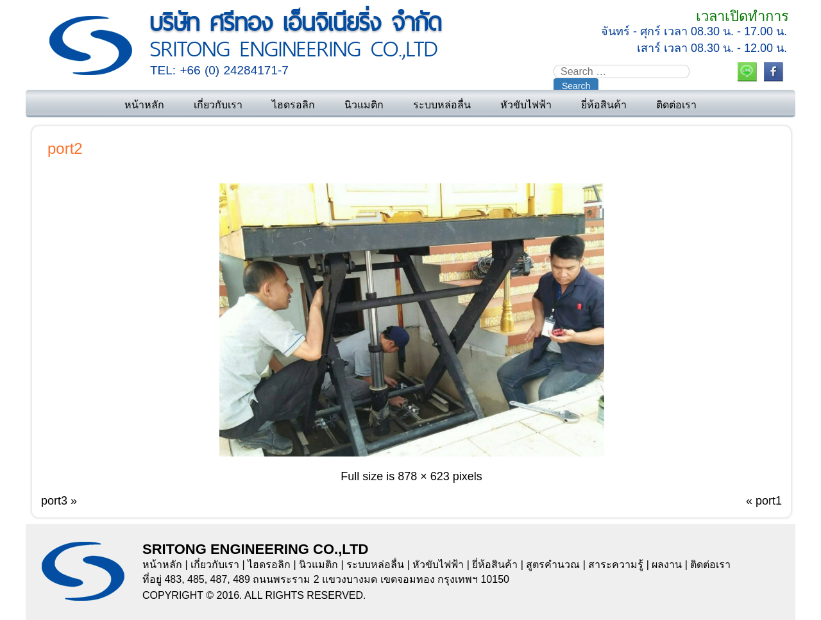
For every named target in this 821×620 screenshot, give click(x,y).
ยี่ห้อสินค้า (604, 104)
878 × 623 (424, 476)
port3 (54, 500)
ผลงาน (667, 564)
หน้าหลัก (144, 104)
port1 (769, 500)
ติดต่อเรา (676, 104)
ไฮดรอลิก (293, 104)
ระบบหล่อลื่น (442, 104)
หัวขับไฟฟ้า (526, 104)
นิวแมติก (364, 104)
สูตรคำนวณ (553, 564)
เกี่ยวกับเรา (218, 104)
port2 (65, 148)
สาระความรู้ (615, 564)
